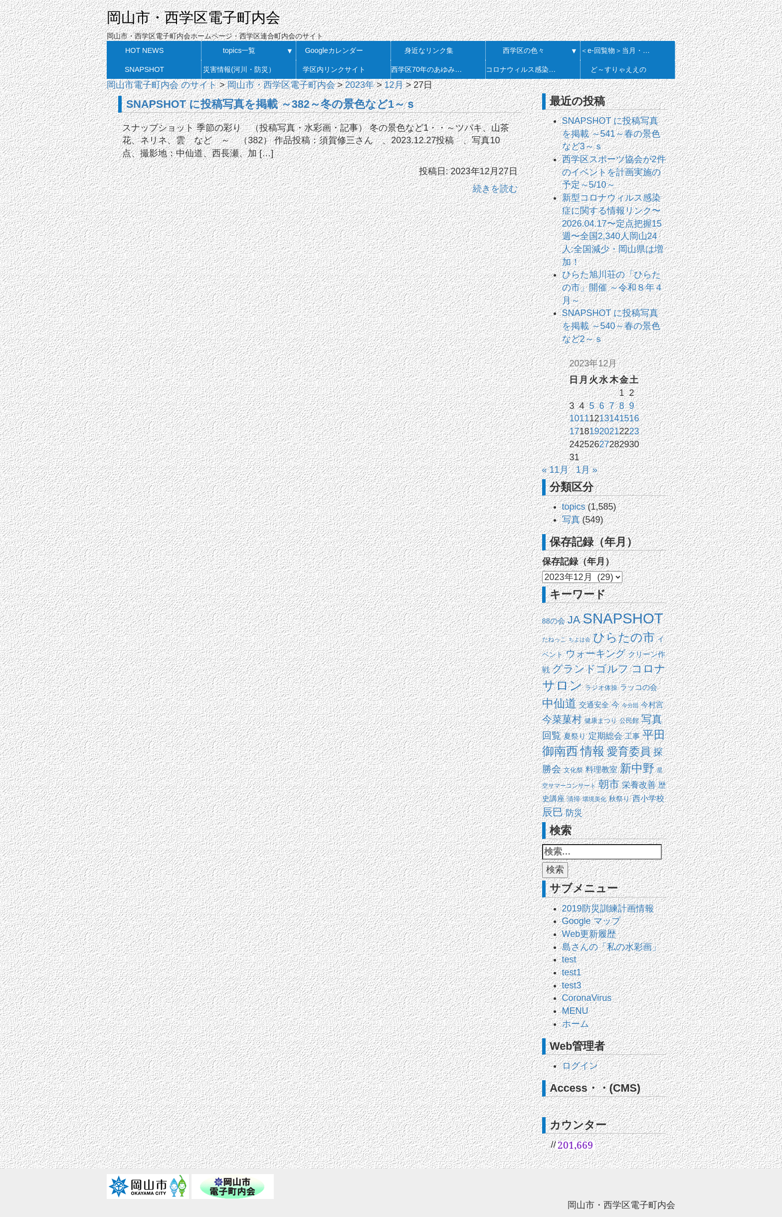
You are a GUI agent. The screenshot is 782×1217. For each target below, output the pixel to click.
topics (574, 507)
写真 (571, 520)
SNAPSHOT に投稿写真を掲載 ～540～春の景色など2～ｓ (611, 325)
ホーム (575, 1024)
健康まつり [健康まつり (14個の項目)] (601, 720)
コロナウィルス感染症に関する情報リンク (523, 69)
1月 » (586, 470)
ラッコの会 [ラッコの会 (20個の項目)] (638, 687)
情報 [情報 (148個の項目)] (592, 751)
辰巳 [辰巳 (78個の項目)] (552, 812)
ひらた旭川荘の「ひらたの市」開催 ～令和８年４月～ (612, 287)
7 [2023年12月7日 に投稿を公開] (611, 406)
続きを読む (495, 189)
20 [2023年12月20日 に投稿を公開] (604, 431)
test (569, 959)
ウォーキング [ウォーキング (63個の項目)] (595, 653)
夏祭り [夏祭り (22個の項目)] (575, 736)
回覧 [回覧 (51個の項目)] (551, 735)
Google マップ (591, 921)
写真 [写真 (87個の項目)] (651, 719)
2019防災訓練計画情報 (608, 908)
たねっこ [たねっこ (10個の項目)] (554, 639)
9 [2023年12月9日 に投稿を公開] (631, 406)
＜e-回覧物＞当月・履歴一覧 (618, 50)
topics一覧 (239, 50)
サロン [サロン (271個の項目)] (562, 685)
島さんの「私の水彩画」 (611, 947)
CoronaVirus (587, 998)
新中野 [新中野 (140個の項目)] (637, 768)
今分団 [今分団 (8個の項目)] (630, 705)
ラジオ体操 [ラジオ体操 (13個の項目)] (601, 687)
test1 (572, 972)
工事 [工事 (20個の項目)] (632, 736)
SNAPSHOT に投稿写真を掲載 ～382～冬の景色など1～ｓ (271, 104)
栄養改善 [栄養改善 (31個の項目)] (639, 785)
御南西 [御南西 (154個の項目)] (560, 751)
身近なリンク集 (428, 50)
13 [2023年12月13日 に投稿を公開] (604, 418)
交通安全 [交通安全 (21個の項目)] (594, 705)
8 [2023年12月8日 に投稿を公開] (621, 406)
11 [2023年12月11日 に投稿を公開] (584, 418)
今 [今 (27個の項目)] (615, 704)
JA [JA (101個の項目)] (574, 619)
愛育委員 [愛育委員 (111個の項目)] (629, 751)
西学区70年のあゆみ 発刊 (428, 69)
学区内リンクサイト (334, 69)
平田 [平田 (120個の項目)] (653, 734)
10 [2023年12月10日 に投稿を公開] (574, 418)
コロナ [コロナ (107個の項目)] (648, 668)
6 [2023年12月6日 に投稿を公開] (601, 406)
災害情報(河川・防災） (239, 69)
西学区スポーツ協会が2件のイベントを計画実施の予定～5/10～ (614, 172)
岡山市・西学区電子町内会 (193, 17)
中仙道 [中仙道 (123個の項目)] (559, 703)
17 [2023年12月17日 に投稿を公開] (574, 431)
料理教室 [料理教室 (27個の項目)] (601, 769)
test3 (572, 985)
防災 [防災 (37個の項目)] (574, 813)
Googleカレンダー (334, 50)
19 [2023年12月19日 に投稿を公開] (594, 431)
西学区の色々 (524, 50)
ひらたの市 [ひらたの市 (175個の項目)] (624, 637)
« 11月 (555, 470)
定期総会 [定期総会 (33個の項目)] (605, 736)
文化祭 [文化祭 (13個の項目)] (573, 770)
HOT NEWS (144, 50)
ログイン (580, 1066)
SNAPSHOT (144, 69)
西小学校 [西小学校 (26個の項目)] (648, 798)
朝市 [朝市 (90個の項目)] (608, 784)
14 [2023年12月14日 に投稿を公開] (614, 418)
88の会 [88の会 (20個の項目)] (553, 621)
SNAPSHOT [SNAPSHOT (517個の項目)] (623, 618)
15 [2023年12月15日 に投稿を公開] (624, 418)
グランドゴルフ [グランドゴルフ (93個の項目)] (590, 669)
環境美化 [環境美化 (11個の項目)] (594, 799)
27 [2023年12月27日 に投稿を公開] (604, 444)
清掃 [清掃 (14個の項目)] (573, 799)
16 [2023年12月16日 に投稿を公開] (634, 418)
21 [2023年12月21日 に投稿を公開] (614, 431)
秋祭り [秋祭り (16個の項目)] (619, 799)
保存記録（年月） (578, 562)
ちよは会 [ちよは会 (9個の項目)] (579, 639)
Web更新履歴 (589, 934)
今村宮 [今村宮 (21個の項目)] (652, 705)
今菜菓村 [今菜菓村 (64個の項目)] (562, 719)
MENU (575, 1011)
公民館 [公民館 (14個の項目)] (629, 720)
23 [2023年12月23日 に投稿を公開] (634, 431)
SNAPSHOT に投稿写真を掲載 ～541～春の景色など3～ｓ (611, 133)
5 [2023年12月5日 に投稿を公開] (591, 406)
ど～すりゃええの (618, 69)
